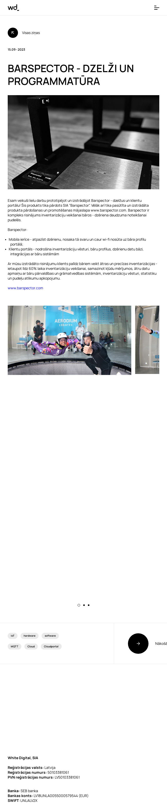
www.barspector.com (25, 287)
